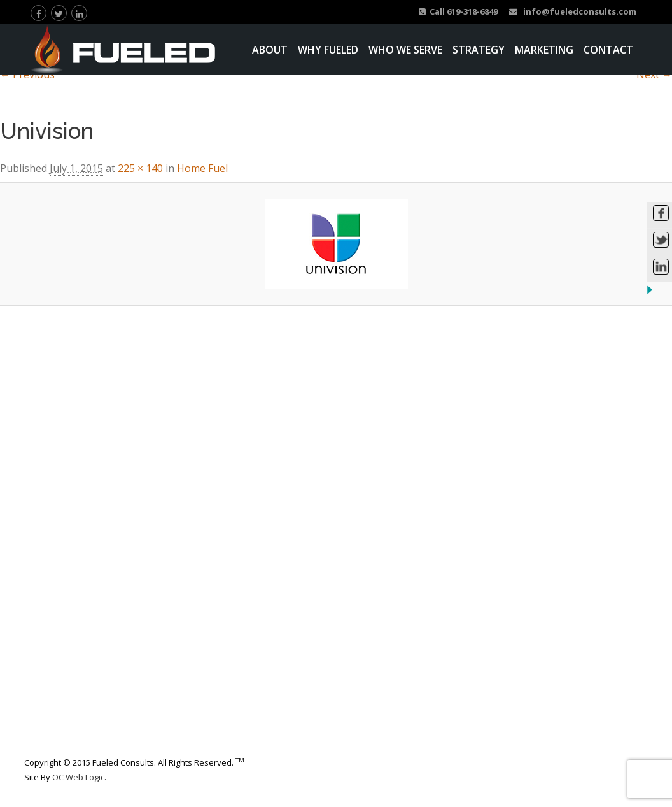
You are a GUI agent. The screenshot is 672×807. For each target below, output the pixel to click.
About (270, 50)
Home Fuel (202, 168)
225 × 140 (140, 168)
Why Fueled (328, 50)
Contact (608, 50)
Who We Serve (405, 50)
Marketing (544, 50)
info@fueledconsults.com (572, 11)
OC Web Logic (78, 777)
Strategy (478, 50)
